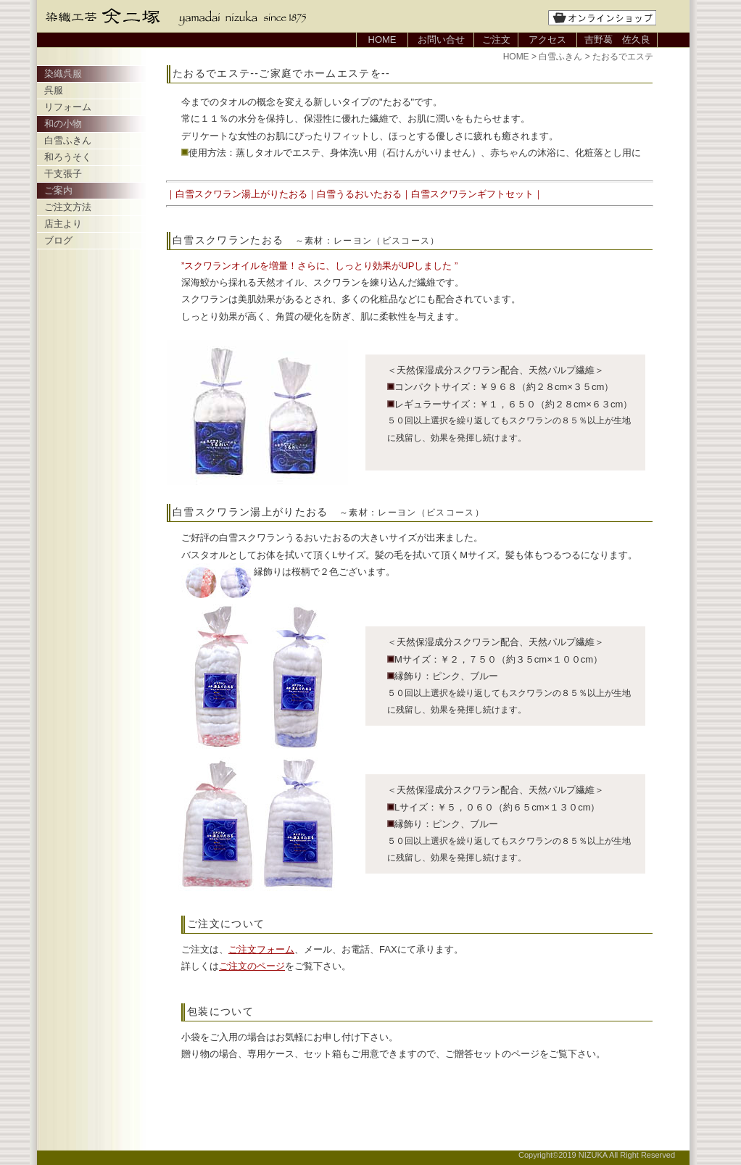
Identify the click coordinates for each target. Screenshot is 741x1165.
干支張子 (63, 173)
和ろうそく (67, 157)
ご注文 (496, 39)
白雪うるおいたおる (359, 193)
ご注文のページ (252, 966)
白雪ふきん (67, 140)
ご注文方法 (67, 207)
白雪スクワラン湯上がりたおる (241, 193)
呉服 (53, 90)
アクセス (547, 39)
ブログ (58, 240)
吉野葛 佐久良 (617, 39)
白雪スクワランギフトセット (472, 193)
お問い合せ (441, 39)
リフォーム (67, 106)
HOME (382, 39)
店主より (63, 223)
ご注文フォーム (261, 949)
